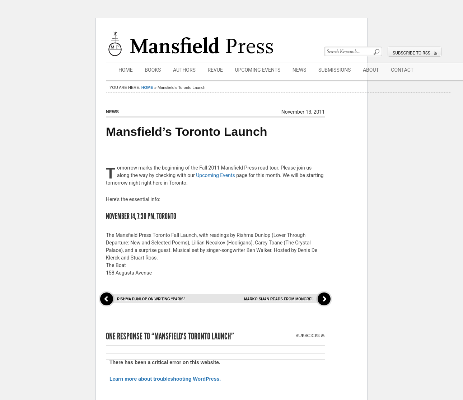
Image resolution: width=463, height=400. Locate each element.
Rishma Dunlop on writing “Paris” (151, 299)
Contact (402, 70)
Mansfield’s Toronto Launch (186, 131)
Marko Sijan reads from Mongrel (279, 299)
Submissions (334, 70)
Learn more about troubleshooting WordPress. (165, 379)
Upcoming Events (257, 70)
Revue (215, 70)
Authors (184, 70)
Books (153, 70)
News (300, 70)
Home (125, 70)
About (371, 70)
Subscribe (307, 336)
